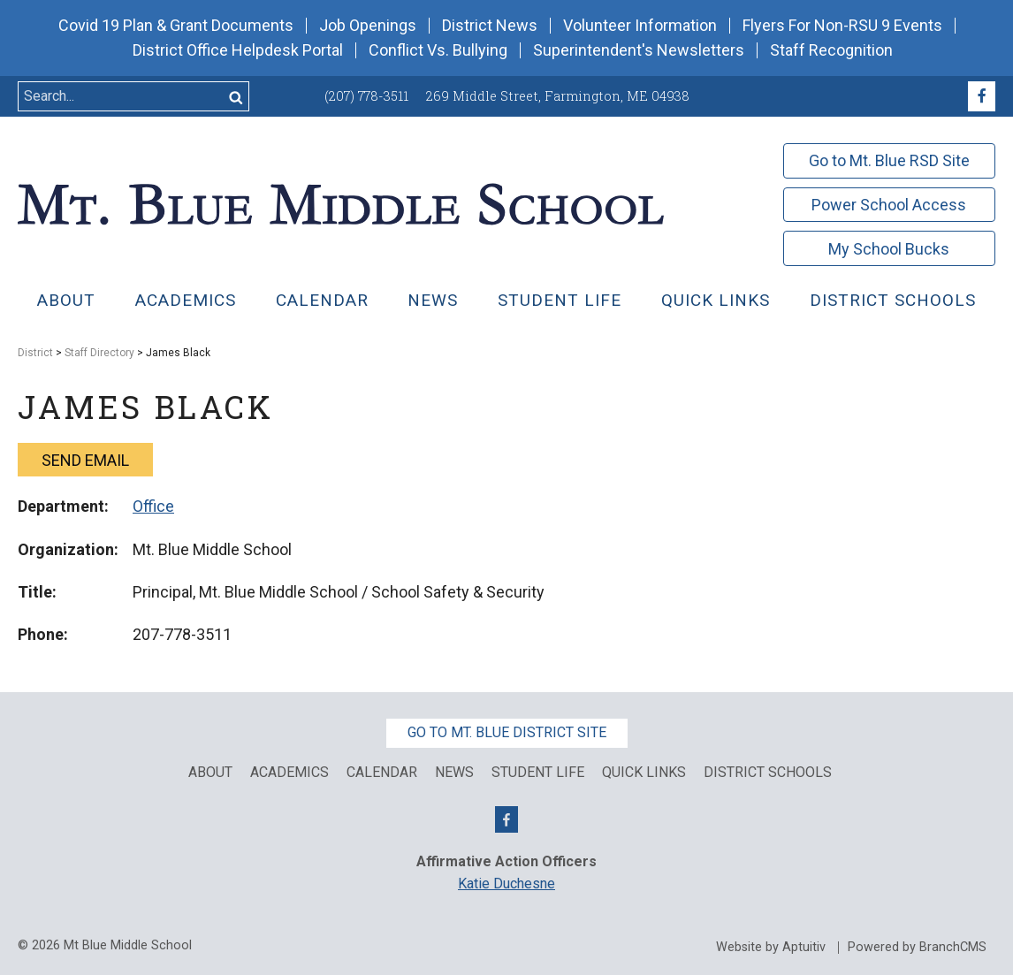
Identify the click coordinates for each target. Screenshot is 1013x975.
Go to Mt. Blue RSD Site (889, 160)
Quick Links (644, 773)
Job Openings (367, 26)
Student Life (559, 300)
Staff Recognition (831, 50)
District (35, 353)
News (432, 300)
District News (489, 26)
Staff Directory (99, 353)
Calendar (322, 300)
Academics (185, 300)
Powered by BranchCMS (917, 947)
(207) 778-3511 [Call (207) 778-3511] (366, 96)
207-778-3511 (182, 634)
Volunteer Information (640, 26)
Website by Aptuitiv (771, 947)
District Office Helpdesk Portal (238, 50)
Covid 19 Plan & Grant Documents (175, 26)
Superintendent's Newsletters (638, 50)
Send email (85, 460)
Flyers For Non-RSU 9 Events (842, 26)
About (66, 300)
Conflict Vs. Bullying (438, 50)
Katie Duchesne (506, 883)
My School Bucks (888, 249)
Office (153, 506)
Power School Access (888, 204)
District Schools (893, 300)
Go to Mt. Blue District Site (506, 732)
